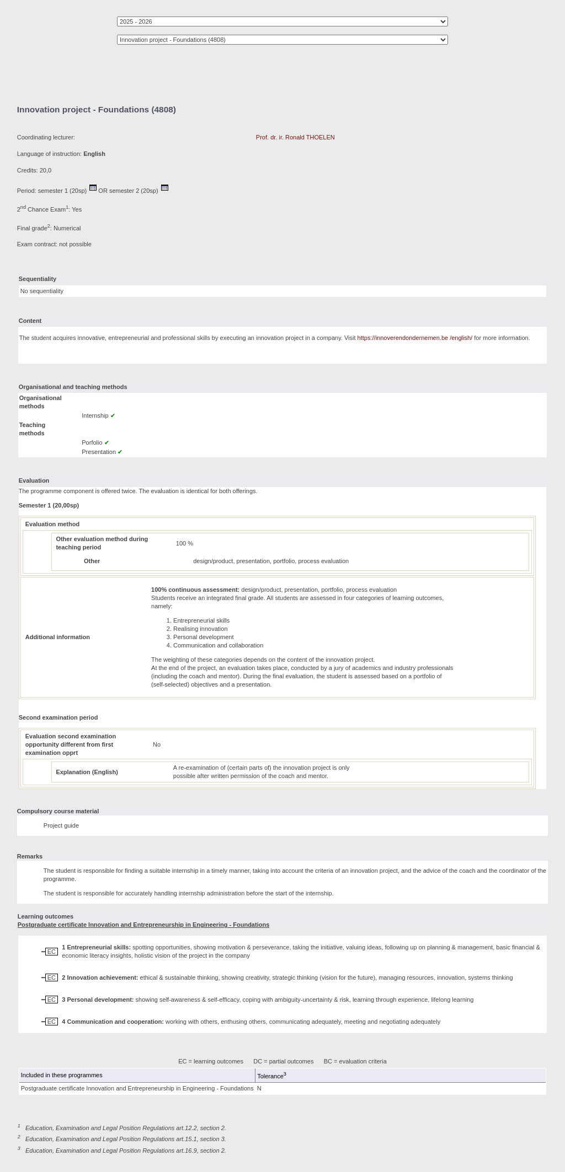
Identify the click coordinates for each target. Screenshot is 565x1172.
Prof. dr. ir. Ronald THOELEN (295, 137)
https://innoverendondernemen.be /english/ (415, 337)
